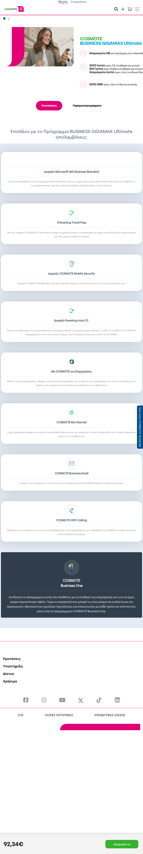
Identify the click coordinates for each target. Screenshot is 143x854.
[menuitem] (25, 699)
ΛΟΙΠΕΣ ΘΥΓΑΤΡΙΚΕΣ (59, 715)
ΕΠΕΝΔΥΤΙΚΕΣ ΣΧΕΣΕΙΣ (109, 715)
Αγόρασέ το (121, 844)
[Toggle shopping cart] (130, 9)
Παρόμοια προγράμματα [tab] (87, 105)
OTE (21, 715)
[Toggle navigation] (137, 8)
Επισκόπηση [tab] (49, 105)
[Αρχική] (5, 19)
